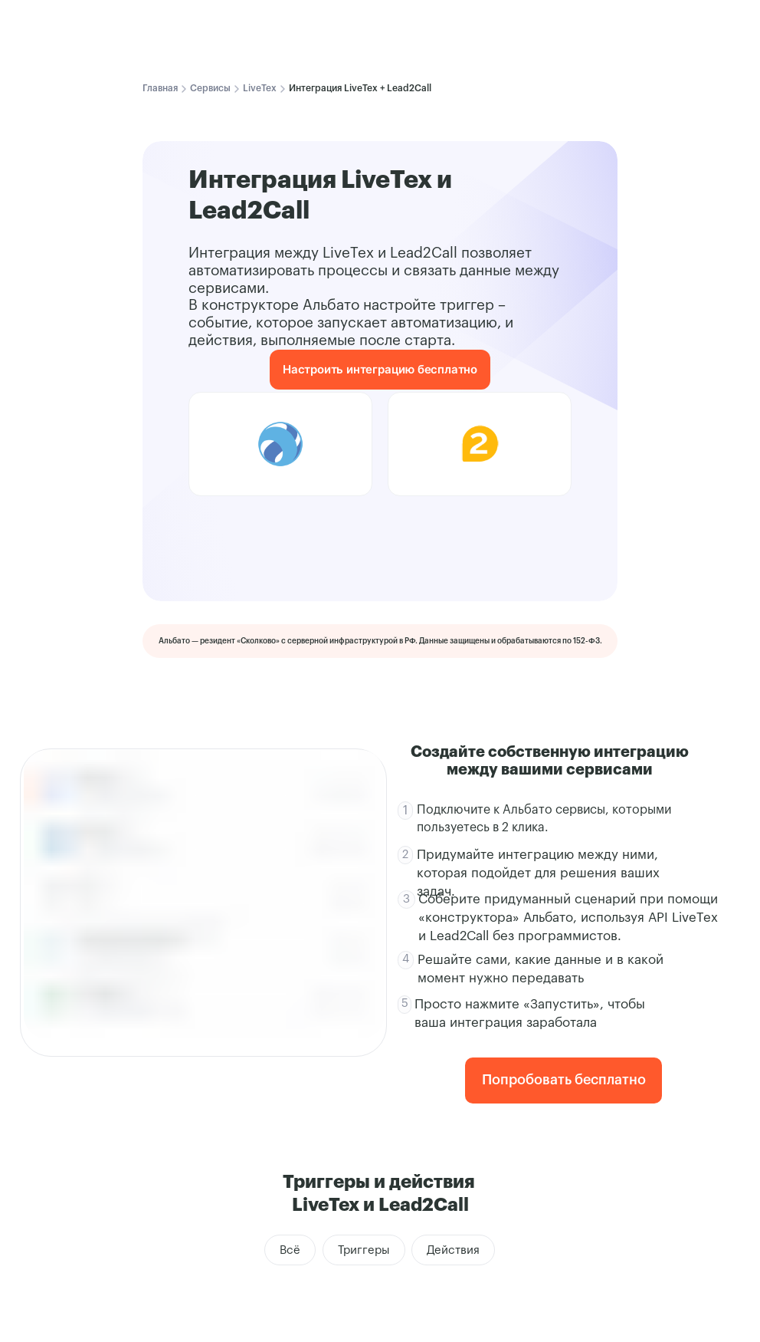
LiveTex (260, 88)
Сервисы (210, 88)
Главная (160, 88)
